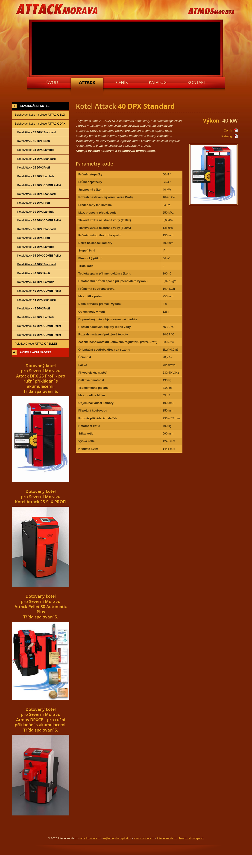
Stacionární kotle (35, 106)
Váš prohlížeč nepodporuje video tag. (126, 48)
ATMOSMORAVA (210, 11)
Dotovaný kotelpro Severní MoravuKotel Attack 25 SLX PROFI (41, 496)
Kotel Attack (36, 132)
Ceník (228, 130)
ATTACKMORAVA (57, 10)
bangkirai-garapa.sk (191, 838)
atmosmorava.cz (144, 838)
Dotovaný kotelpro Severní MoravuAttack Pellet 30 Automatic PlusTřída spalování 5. (41, 606)
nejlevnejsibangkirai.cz (117, 838)
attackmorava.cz (90, 838)
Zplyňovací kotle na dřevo (40, 114)
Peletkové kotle (36, 343)
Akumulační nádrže (35, 352)
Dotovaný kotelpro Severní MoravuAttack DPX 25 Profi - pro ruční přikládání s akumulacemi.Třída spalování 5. (40, 378)
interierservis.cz (167, 838)
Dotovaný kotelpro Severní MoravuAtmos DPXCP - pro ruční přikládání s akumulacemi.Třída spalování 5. (41, 719)
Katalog (226, 136)
